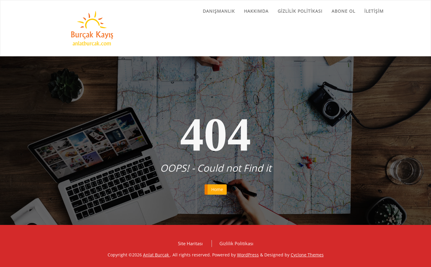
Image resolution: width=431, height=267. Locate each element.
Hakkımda (256, 11)
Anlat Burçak (156, 255)
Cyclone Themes (307, 255)
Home (217, 189)
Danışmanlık (219, 11)
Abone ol (343, 11)
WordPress (248, 255)
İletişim (374, 11)
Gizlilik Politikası (300, 11)
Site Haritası (190, 243)
